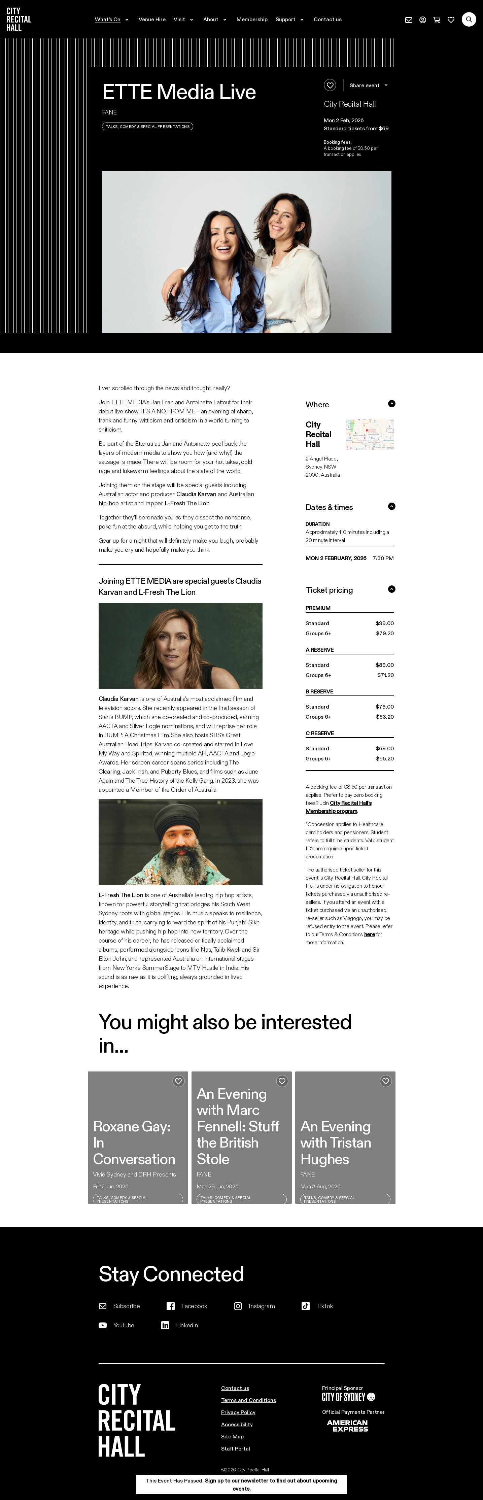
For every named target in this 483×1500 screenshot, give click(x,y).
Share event (370, 85)
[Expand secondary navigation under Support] (291, 19)
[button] (357, 120)
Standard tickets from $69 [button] (356, 128)
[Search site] (469, 19)
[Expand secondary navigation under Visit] (184, 19)
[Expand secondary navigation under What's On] (113, 19)
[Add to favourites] (330, 85)
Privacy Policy (238, 1412)
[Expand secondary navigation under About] (216, 19)
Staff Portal (235, 1448)
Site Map (232, 1436)
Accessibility (237, 1424)
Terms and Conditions (248, 1400)
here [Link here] (369, 934)
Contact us (235, 1388)
